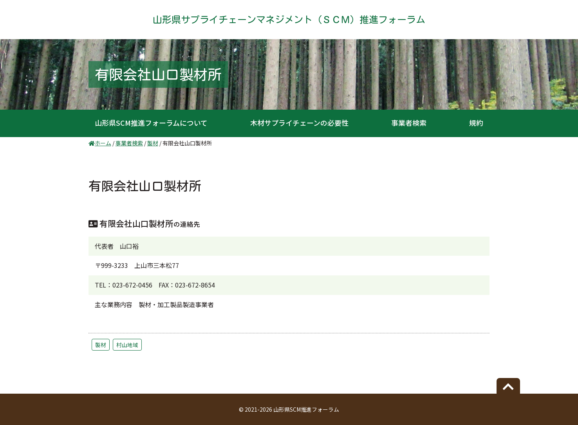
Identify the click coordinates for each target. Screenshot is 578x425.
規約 (476, 123)
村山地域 (127, 345)
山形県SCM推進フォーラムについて (151, 123)
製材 (100, 345)
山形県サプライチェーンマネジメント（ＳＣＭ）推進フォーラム (289, 19)
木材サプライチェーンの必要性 (299, 123)
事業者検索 (408, 123)
